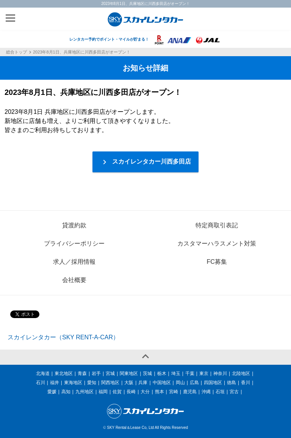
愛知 (91, 382)
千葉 (189, 373)
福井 (54, 382)
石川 (40, 382)
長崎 (131, 391)
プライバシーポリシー (74, 243)
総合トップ (16, 52)
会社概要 (74, 280)
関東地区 (129, 373)
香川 (245, 382)
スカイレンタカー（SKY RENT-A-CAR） (63, 337)
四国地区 (213, 382)
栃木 (161, 373)
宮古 (234, 391)
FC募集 (217, 261)
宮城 (110, 373)
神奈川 (220, 373)
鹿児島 (190, 391)
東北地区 (64, 373)
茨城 (147, 373)
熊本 (159, 391)
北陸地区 (241, 373)
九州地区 (84, 391)
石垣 (220, 391)
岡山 (180, 382)
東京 (203, 373)
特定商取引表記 (217, 225)
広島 (194, 382)
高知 (65, 391)
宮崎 (173, 391)
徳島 (231, 382)
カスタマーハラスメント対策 (216, 243)
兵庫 (142, 382)
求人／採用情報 (74, 261)
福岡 (103, 391)
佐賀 (117, 391)
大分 (145, 391)
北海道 (43, 373)
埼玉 (175, 373)
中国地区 (162, 382)
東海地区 (73, 382)
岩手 (96, 373)
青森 (82, 373)
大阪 (128, 382)
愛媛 (51, 391)
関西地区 (110, 382)
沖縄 (206, 391)
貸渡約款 (74, 225)
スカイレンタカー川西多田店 (145, 162)
